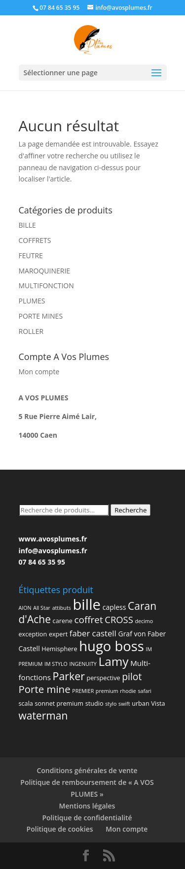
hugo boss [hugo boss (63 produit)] (111, 646)
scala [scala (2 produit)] (26, 703)
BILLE (27, 225)
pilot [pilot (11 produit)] (132, 676)
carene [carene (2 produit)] (63, 620)
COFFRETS (35, 240)
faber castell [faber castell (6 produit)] (93, 633)
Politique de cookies (60, 829)
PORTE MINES (41, 316)
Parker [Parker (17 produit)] (69, 676)
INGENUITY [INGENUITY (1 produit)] (82, 663)
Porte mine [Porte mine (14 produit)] (45, 689)
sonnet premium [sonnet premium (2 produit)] (59, 703)
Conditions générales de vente (87, 770)
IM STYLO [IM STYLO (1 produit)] (56, 663)
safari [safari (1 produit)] (144, 691)
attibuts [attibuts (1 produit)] (61, 607)
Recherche (130, 510)
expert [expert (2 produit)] (58, 633)
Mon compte (39, 371)
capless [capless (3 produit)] (114, 607)
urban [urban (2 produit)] (140, 703)
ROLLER (31, 331)
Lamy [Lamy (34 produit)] (113, 661)
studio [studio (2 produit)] (94, 703)
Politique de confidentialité (87, 817)
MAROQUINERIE (45, 270)
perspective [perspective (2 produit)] (103, 677)
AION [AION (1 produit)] (25, 607)
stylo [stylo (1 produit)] (110, 703)
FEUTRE (31, 255)
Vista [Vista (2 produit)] (158, 703)
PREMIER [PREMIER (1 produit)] (83, 691)
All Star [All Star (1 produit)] (41, 607)
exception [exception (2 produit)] (33, 633)
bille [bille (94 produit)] (87, 604)
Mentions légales (87, 805)
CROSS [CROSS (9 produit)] (119, 619)
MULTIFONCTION (46, 285)
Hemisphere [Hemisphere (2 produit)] (59, 648)
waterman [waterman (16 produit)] (43, 715)
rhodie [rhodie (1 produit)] (128, 691)
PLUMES (32, 300)
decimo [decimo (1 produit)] (144, 621)
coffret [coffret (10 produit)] (88, 619)
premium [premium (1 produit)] (107, 691)
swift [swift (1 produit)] (124, 703)
